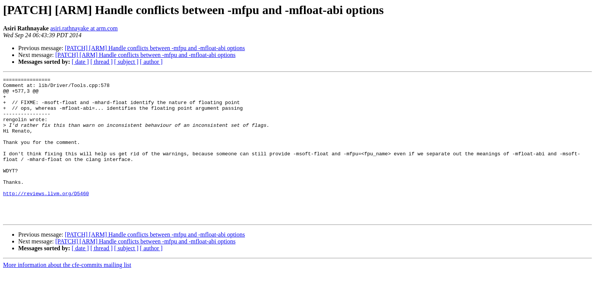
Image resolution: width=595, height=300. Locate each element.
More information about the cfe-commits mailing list (67, 293)
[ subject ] (126, 61)
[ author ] (151, 61)
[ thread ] (101, 61)
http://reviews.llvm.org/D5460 (46, 217)
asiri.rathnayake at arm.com (84, 28)
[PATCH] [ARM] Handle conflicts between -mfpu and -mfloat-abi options (155, 48)
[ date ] (80, 61)
